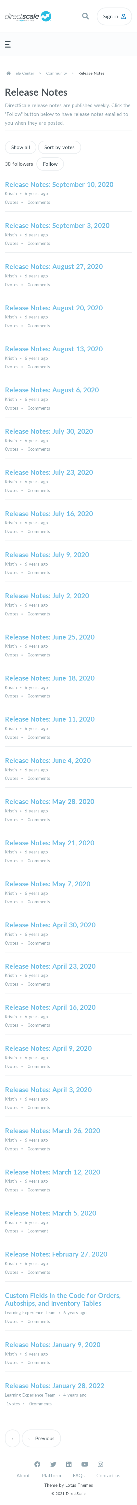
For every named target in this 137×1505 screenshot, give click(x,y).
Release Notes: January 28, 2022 (54, 1385)
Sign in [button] (110, 16)
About (23, 1475)
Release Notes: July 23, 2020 (49, 472)
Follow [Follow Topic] (50, 164)
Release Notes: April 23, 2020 (50, 966)
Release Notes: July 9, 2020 (47, 554)
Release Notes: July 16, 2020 (49, 513)
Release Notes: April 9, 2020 (48, 1048)
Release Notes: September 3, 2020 (57, 225)
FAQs (79, 1475)
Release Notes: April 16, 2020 (50, 1007)
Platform (51, 1475)
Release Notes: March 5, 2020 (50, 1213)
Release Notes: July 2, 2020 (47, 595)
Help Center (23, 73)
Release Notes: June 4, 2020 (48, 760)
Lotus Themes (79, 1485)
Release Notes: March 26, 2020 (52, 1130)
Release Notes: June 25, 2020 (49, 637)
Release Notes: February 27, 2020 (56, 1254)
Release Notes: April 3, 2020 (48, 1089)
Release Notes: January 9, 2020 (52, 1344)
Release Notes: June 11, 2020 (49, 719)
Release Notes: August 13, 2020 (54, 349)
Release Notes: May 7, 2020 (47, 884)
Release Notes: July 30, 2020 (49, 431)
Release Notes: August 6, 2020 (52, 390)
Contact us (108, 1475)
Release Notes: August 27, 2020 (54, 266)
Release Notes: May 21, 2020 (49, 843)
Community (56, 73)
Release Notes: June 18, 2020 (49, 678)
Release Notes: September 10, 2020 (59, 184)
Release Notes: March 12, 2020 (52, 1172)
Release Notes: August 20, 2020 (54, 308)
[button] (85, 16)
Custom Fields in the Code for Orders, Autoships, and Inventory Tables (62, 1299)
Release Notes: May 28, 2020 (49, 801)
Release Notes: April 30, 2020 (50, 925)
